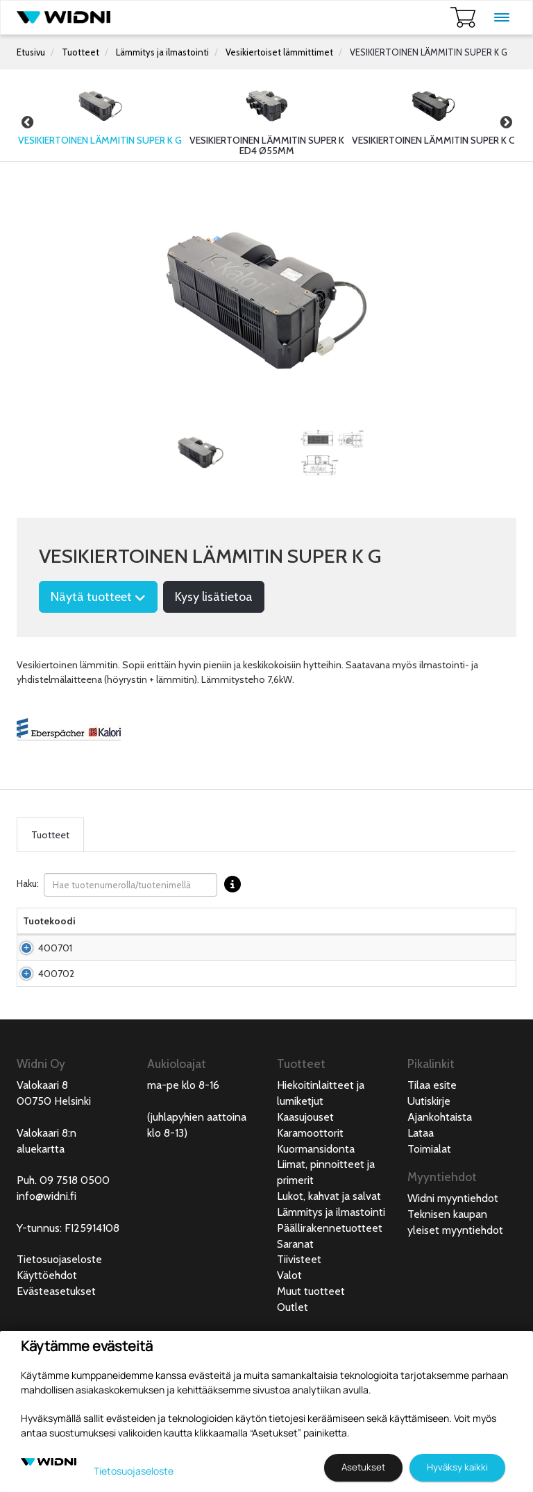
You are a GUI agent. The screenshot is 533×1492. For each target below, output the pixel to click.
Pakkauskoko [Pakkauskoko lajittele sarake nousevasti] (201, 935)
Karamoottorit (310, 1202)
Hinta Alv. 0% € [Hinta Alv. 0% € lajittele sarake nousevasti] (263, 928)
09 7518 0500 (75, 1249)
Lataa (420, 1202)
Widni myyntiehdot (452, 1267)
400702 (56, 1029)
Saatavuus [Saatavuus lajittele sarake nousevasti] (322, 935)
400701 (55, 975)
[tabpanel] (200, 452)
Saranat (295, 1313)
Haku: (132, 885)
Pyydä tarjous (262, 976)
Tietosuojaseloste (59, 1328)
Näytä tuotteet (98, 596)
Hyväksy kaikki (457, 1467)
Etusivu (31, 52)
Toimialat (429, 1218)
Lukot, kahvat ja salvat (329, 1265)
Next (506, 122)
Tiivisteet (299, 1328)
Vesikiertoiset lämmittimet (279, 52)
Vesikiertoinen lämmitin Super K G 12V (123, 976)
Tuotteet (80, 52)
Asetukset (363, 1467)
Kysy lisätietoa (214, 596)
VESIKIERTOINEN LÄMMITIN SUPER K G (428, 52)
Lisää (478, 975)
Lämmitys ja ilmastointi (162, 52)
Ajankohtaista (439, 1186)
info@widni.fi (46, 1265)
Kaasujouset (305, 1186)
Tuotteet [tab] (50, 835)
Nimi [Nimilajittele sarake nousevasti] (97, 935)
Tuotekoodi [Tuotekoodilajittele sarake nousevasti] (49, 935)
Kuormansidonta (316, 1218)
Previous (27, 122)
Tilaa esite (432, 1154)
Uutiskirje (428, 1170)
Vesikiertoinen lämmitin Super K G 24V (123, 1029)
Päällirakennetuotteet (329, 1297)
